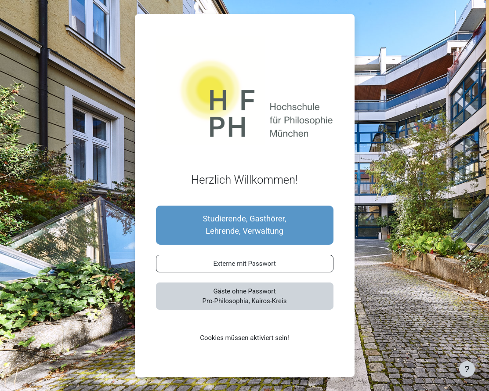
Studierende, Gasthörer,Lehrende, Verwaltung (244, 225)
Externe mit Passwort (244, 264)
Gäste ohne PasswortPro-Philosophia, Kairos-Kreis (245, 296)
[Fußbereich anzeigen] (467, 369)
